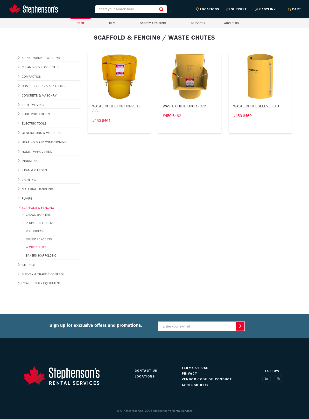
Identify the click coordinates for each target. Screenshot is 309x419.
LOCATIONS (145, 376)
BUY (112, 23)
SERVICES (198, 23)
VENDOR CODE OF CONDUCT (207, 379)
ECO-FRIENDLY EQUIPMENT (41, 283)
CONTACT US (146, 370)
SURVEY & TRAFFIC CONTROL (43, 274)
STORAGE (29, 265)
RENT (80, 23)
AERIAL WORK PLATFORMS (41, 58)
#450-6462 (172, 115)
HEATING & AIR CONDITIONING (44, 142)
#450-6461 (101, 120)
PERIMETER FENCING (40, 223)
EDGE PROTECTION (36, 114)
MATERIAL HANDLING (37, 189)
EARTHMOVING (33, 105)
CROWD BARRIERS (38, 215)
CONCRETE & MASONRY (39, 95)
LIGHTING (29, 179)
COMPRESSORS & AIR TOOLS (43, 86)
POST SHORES (35, 231)
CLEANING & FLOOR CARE (41, 67)
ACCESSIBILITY (195, 385)
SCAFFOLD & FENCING (38, 207)
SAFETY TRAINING (153, 23)
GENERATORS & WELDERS (41, 133)
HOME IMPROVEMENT (38, 151)
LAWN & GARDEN (34, 170)
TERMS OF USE (195, 367)
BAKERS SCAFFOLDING (41, 255)
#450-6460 (242, 115)
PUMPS (27, 198)
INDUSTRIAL (30, 161)
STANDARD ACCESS (39, 239)
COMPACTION (31, 76)
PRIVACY (189, 373)
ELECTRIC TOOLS (34, 123)
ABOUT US (231, 23)
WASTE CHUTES (36, 247)
